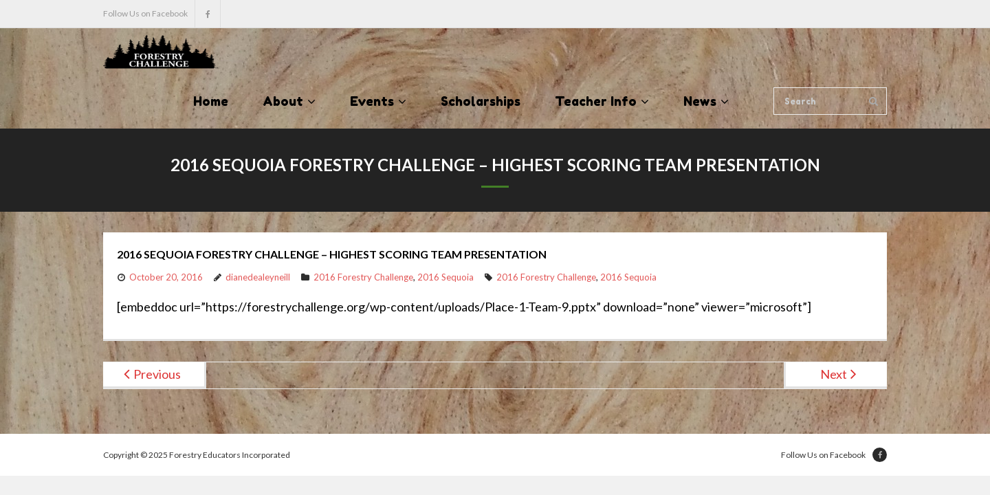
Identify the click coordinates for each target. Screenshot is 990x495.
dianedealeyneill (258, 277)
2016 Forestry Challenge (363, 277)
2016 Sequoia (445, 277)
